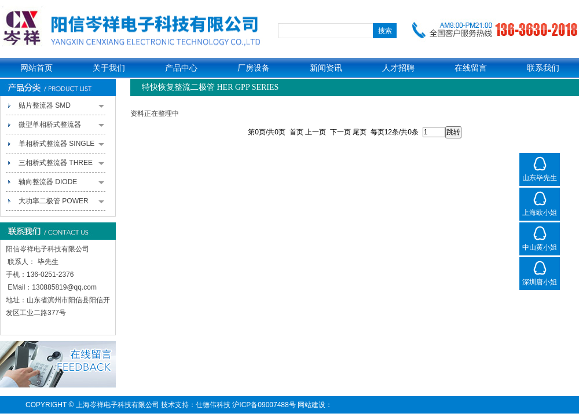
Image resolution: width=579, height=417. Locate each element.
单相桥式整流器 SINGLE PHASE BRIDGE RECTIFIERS (61, 146)
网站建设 (311, 405)
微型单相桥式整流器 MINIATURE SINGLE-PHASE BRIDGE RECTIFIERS (61, 127)
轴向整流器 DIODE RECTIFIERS (61, 185)
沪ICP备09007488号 (263, 405)
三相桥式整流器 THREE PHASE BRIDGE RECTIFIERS (61, 166)
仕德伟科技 (213, 405)
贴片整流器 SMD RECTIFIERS (61, 108)
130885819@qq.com (64, 287)
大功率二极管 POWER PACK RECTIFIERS (61, 204)
